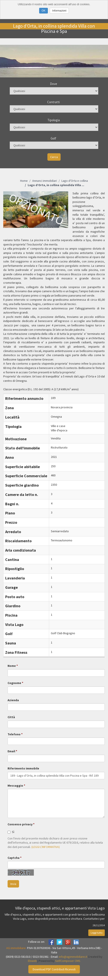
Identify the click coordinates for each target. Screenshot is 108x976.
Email (11, 751)
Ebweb (32, 961)
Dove (53, 84)
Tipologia (53, 120)
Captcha (13, 858)
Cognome (14, 683)
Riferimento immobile (23, 768)
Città (11, 717)
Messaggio (15, 785)
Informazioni (59, 10)
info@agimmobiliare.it (73, 957)
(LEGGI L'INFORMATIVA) (45, 847)
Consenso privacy (20, 824)
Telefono (14, 734)
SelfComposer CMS (67, 961)
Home (24, 181)
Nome (12, 666)
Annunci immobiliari (44, 181)
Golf (53, 138)
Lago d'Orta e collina (74, 181)
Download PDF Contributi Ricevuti (54, 969)
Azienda (13, 700)
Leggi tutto (96, 932)
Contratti (53, 102)
